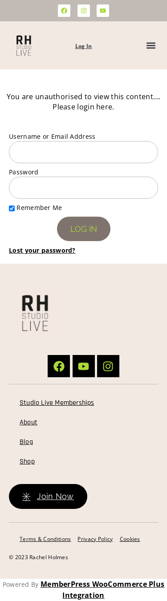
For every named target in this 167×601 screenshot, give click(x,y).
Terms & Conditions (45, 539)
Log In (83, 46)
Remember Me (35, 207)
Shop (27, 461)
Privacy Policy (95, 539)
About (28, 422)
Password (23, 172)
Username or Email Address (52, 136)
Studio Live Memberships (57, 402)
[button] (150, 45)
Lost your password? (42, 250)
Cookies (130, 539)
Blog (26, 442)
